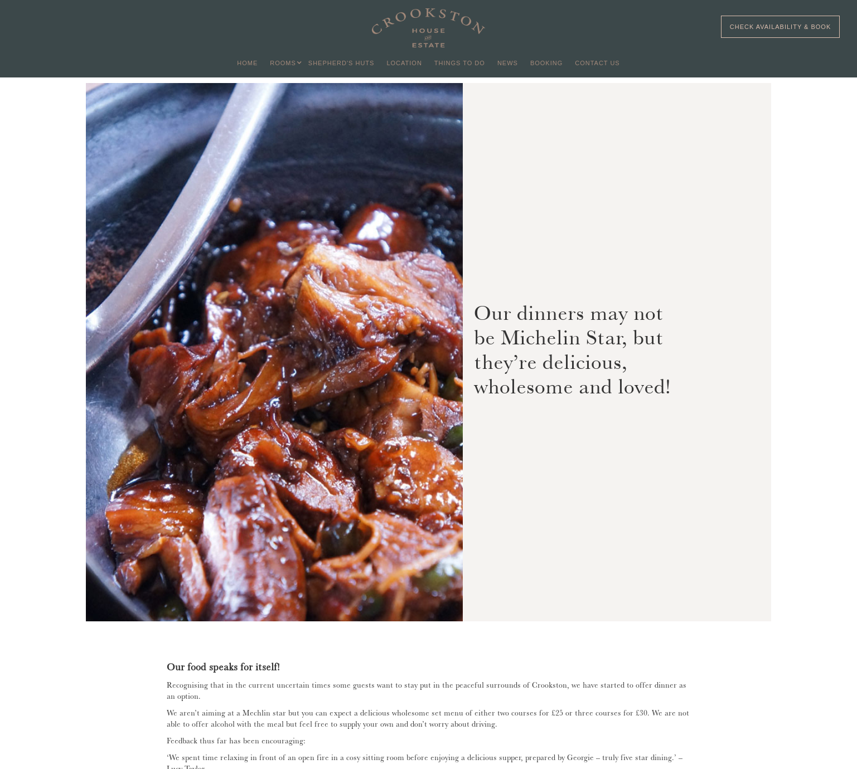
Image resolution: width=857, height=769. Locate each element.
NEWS (507, 63)
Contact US (597, 63)
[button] (283, 63)
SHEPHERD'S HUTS (341, 63)
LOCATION (404, 63)
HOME (247, 63)
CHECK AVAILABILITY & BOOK (780, 26)
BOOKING (546, 63)
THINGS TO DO (459, 63)
